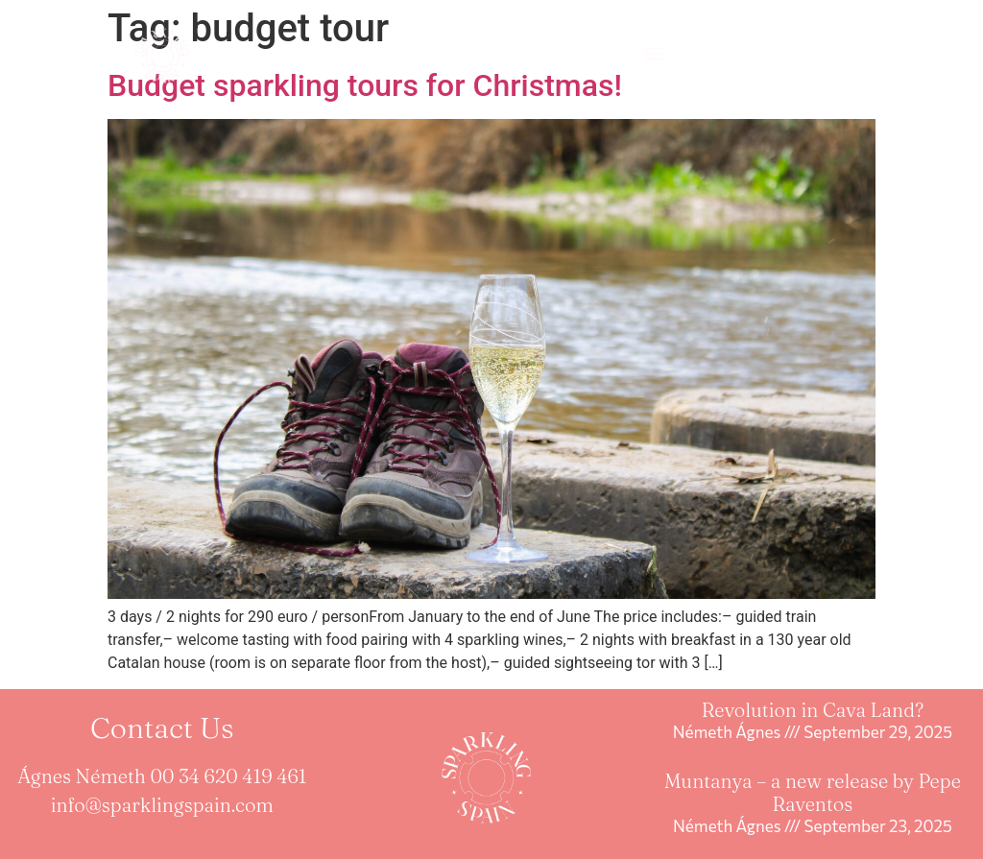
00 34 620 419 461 (229, 776)
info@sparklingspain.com (162, 805)
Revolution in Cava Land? (813, 710)
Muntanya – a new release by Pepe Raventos (812, 792)
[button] (653, 54)
